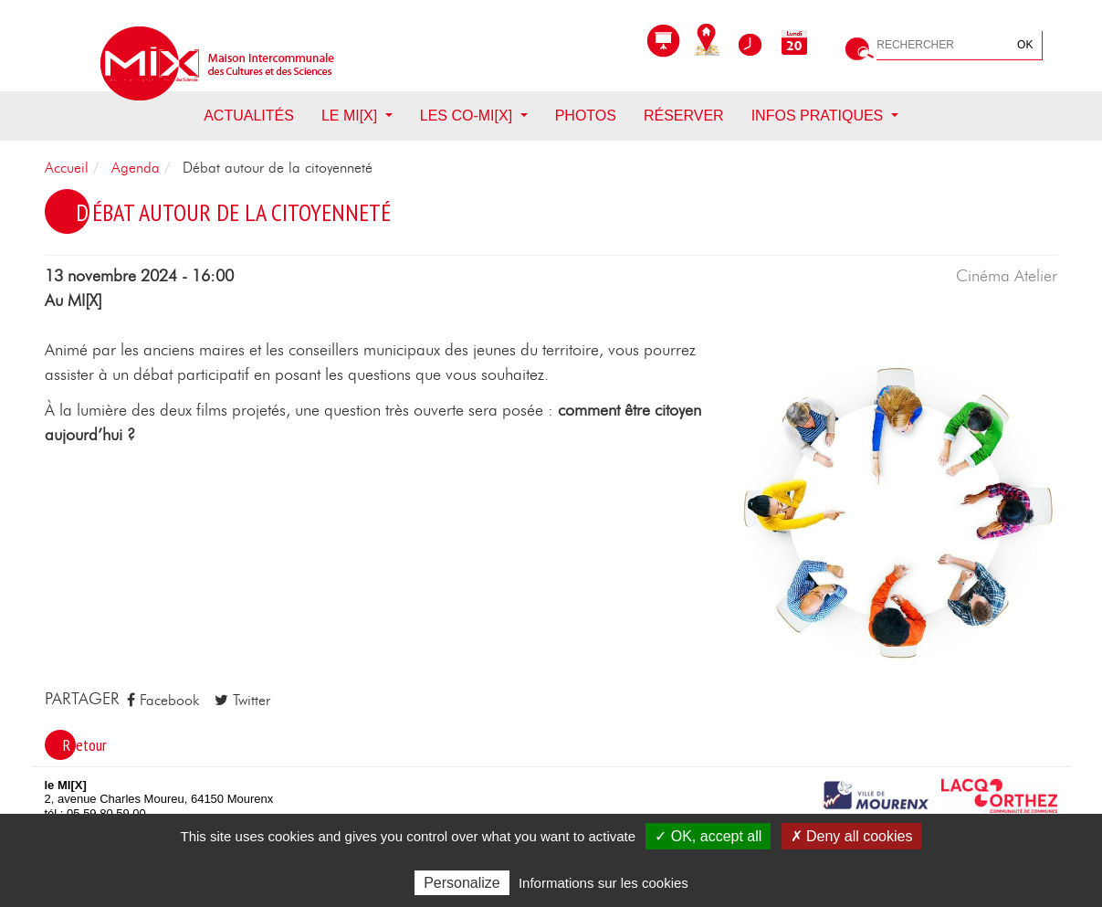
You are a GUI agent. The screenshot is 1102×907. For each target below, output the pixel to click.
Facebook (163, 700)
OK (1025, 44)
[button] (898, 512)
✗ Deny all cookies (852, 836)
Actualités (249, 115)
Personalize (462, 883)
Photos (585, 115)
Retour (85, 744)
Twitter (242, 700)
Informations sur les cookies (603, 883)
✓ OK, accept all (708, 836)
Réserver (684, 115)
